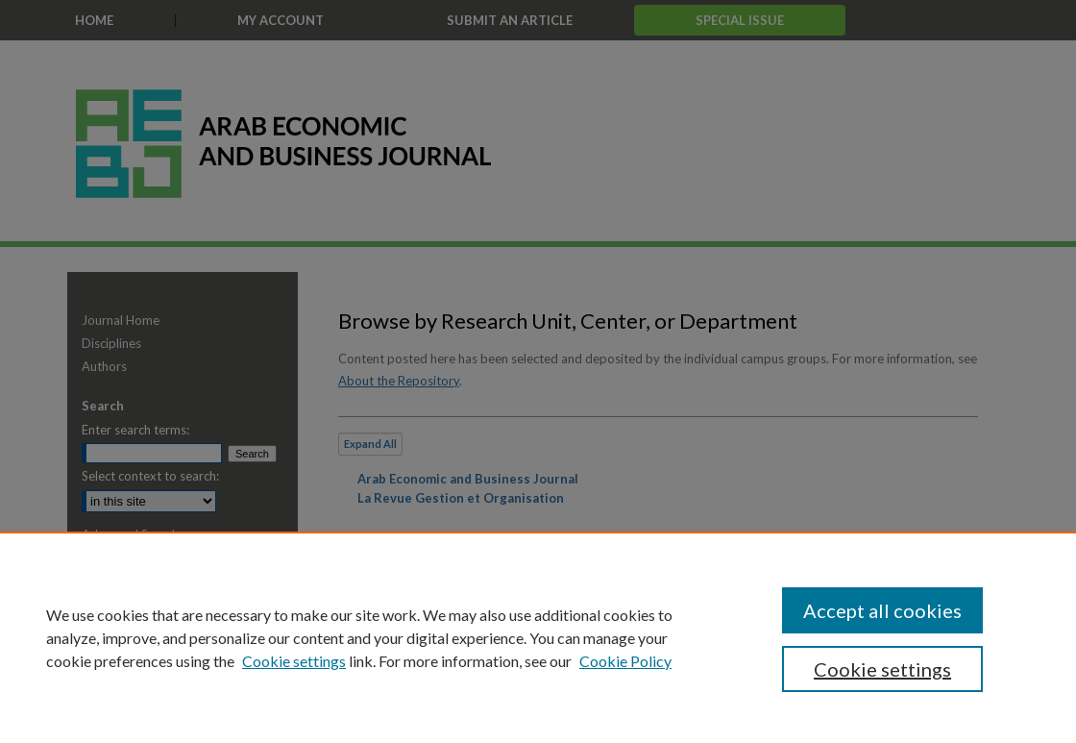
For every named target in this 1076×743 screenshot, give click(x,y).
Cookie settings (294, 661)
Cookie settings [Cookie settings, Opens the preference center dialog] (882, 669)
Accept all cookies (882, 610)
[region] (538, 637)
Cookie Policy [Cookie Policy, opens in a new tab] (625, 661)
